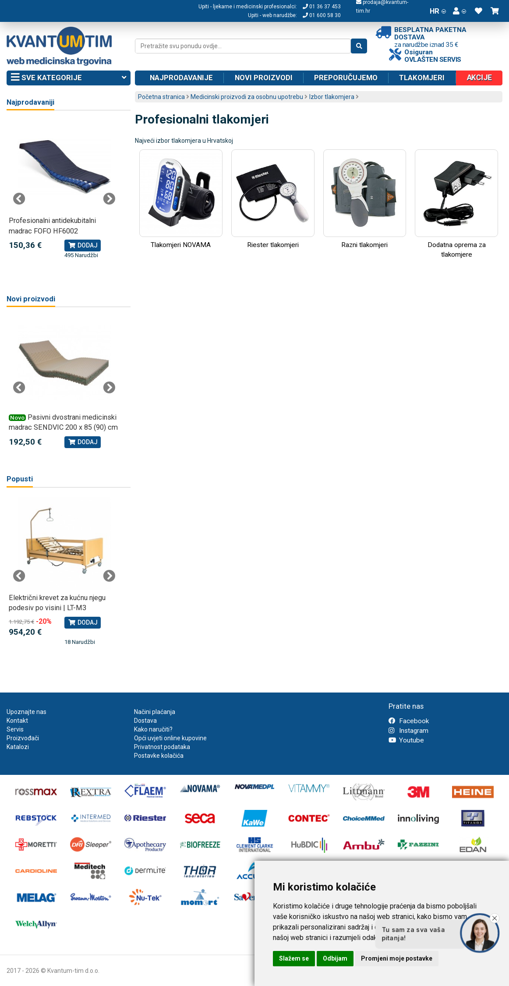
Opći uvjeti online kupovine (170, 738)
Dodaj (82, 245)
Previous (19, 199)
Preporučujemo (346, 77)
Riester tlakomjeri (273, 199)
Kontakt (17, 720)
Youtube (406, 740)
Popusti (20, 479)
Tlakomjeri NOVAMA (181, 199)
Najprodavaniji (30, 102)
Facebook (409, 721)
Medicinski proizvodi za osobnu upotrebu (247, 96)
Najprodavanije (181, 77)
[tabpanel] (64, 189)
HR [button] (438, 11)
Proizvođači (23, 738)
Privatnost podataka (162, 746)
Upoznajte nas (26, 711)
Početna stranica (161, 96)
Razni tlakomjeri (364, 199)
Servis (15, 729)
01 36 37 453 (322, 7)
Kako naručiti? (153, 729)
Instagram (408, 731)
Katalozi (18, 746)
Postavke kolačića (159, 755)
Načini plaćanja (154, 711)
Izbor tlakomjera (331, 96)
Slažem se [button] (294, 958)
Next (109, 199)
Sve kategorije (68, 78)
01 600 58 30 (322, 15)
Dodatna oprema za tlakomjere (456, 203)
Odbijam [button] (335, 958)
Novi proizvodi (264, 77)
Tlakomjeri (422, 77)
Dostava (145, 720)
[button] (459, 11)
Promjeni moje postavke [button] (396, 958)
